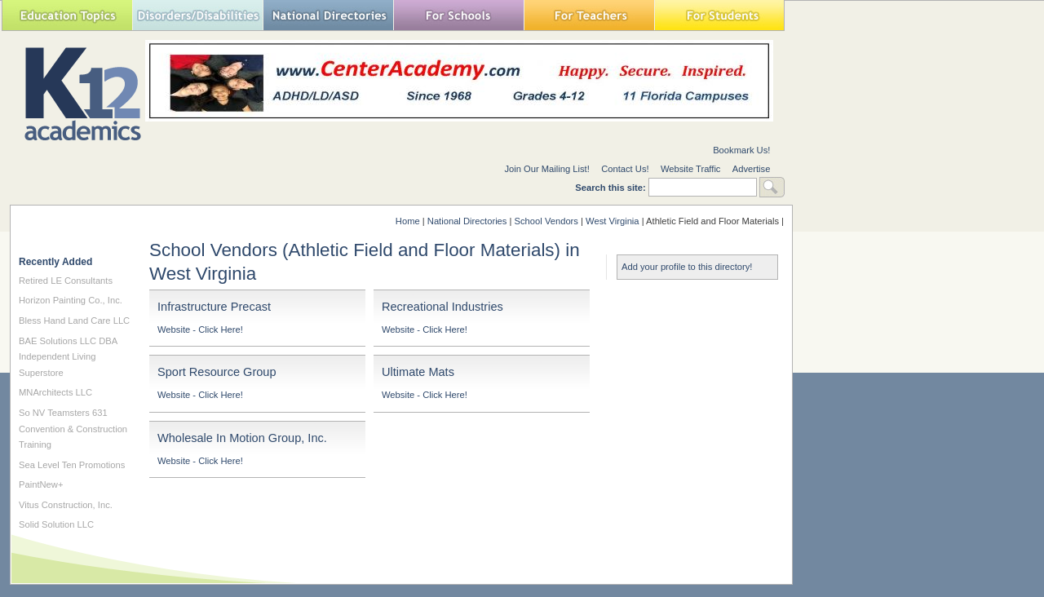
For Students (719, 15)
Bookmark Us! (741, 150)
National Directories (328, 15)
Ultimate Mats (418, 371)
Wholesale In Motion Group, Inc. (242, 437)
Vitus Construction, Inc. (66, 505)
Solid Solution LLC (56, 524)
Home (408, 221)
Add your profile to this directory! (687, 267)
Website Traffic (691, 169)
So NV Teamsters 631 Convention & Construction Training (73, 428)
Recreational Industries (442, 306)
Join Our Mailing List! (546, 169)
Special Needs (197, 15)
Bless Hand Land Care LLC (74, 320)
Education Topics (67, 15)
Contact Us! (624, 169)
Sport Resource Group (216, 371)
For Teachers (589, 15)
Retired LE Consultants (66, 280)
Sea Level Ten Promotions (72, 465)
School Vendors (546, 221)
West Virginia (612, 221)
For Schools (458, 15)
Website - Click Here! (200, 329)
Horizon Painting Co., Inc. (70, 300)
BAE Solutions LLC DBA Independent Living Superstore (68, 357)
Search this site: (611, 187)
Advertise (751, 169)
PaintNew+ (41, 484)
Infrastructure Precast (214, 306)
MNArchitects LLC (55, 392)
